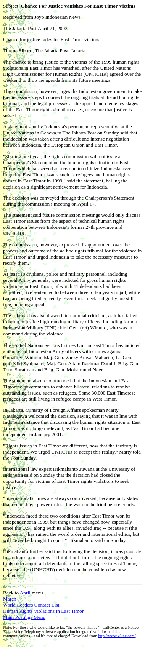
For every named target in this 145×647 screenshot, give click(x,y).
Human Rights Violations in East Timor (43, 611)
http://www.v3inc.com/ (116, 636)
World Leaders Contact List (31, 605)
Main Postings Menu (24, 617)
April (25, 593)
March (9, 599)
